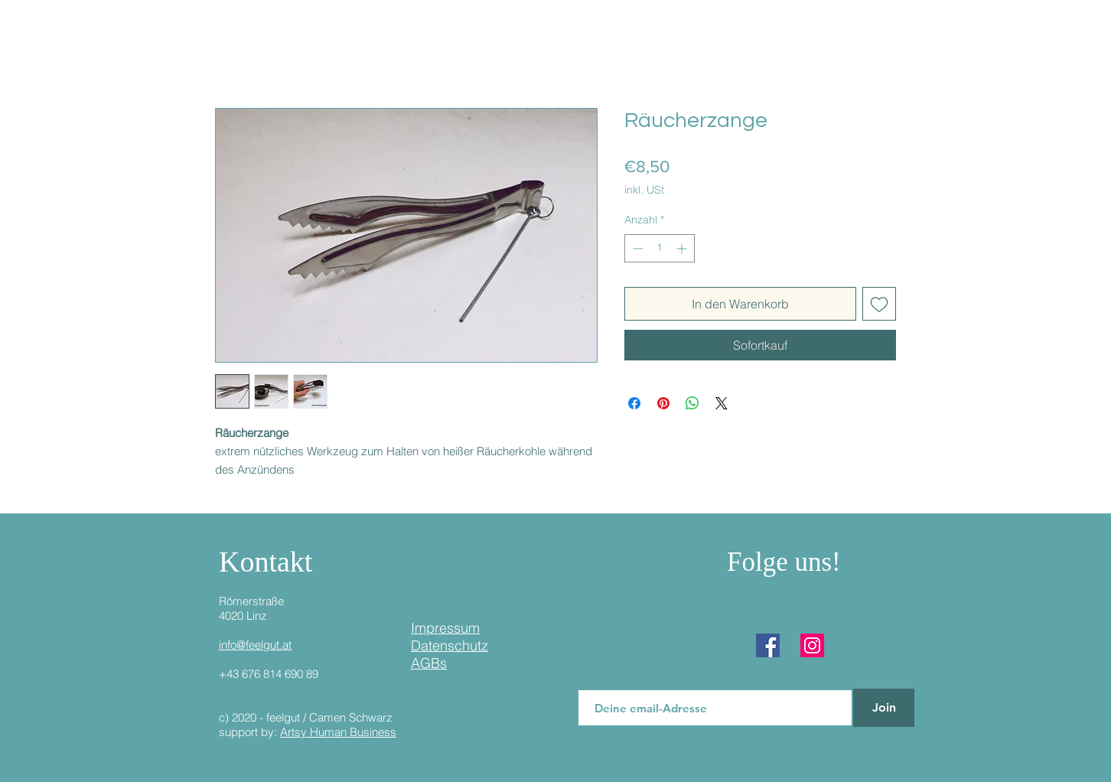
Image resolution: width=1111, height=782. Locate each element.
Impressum (445, 628)
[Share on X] (721, 403)
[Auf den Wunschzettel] (879, 304)
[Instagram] (812, 645)
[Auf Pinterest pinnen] (663, 403)
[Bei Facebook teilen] (634, 403)
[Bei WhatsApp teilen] (692, 403)
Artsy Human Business (338, 732)
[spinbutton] (659, 248)
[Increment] (682, 248)
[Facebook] (768, 645)
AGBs (429, 663)
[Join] (883, 708)
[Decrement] (636, 248)
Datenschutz (449, 645)
